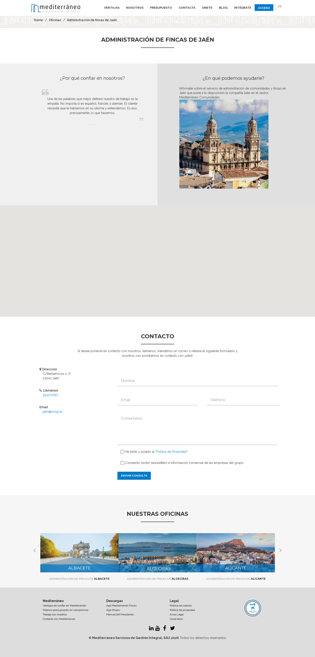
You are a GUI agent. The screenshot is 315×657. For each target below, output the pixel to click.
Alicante (236, 578)
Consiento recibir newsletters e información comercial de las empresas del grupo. (182, 463)
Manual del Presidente (120, 614)
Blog (223, 7)
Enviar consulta (134, 475)
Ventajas (111, 7)
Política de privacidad (182, 610)
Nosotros (134, 7)
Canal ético (176, 618)
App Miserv (113, 610)
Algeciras (157, 578)
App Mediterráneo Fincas (121, 605)
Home (38, 20)
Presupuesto (161, 7)
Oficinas (55, 20)
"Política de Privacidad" (171, 451)
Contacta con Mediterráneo (59, 618)
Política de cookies (181, 605)
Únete (207, 7)
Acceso (264, 8)
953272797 (50, 395)
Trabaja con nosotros (55, 614)
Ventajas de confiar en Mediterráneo (64, 605)
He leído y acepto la (154, 452)
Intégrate (242, 7)
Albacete (79, 578)
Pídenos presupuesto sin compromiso (65, 610)
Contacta (187, 7)
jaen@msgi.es (53, 411)
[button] (157, 257)
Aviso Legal (177, 614)
